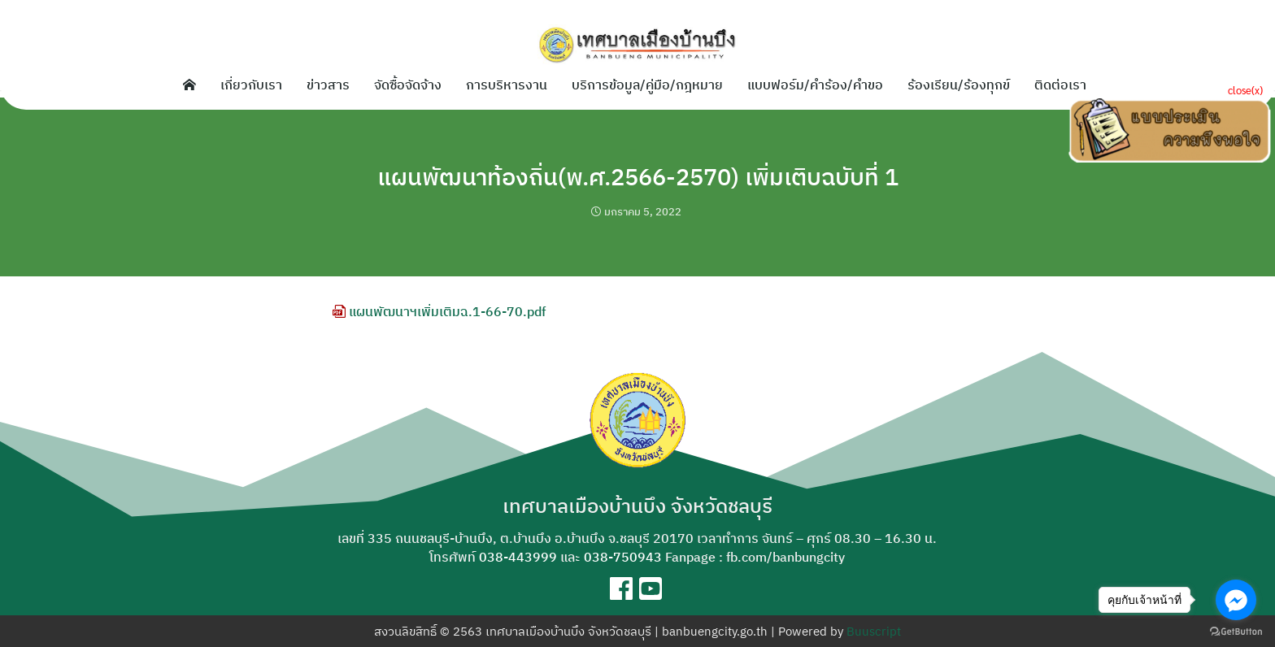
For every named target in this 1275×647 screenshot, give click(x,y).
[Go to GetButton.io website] (1236, 631)
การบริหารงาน (506, 84)
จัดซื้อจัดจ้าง (408, 84)
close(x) (1245, 90)
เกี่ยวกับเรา (251, 84)
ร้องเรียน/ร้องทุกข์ (958, 84)
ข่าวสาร (328, 84)
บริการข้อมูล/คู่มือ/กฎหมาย (647, 84)
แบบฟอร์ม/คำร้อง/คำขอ (815, 84)
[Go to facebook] (1236, 600)
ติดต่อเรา (1060, 84)
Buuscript (873, 631)
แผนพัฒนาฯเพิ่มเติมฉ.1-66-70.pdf (439, 311)
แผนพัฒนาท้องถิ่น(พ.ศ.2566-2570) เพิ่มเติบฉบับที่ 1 (637, 175)
